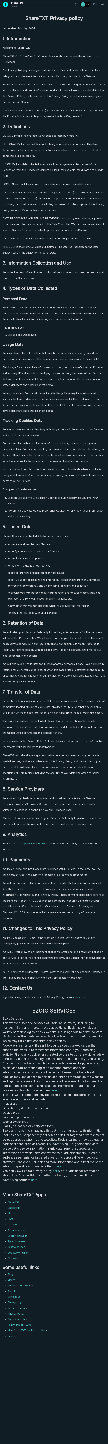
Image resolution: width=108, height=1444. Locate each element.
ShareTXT (14, 1202)
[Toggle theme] (85, 4)
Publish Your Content (20, 1285)
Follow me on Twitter (20, 1324)
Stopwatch (14, 1258)
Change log (14, 1302)
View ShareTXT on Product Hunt (27, 1330)
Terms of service (18, 1308)
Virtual (11, 1213)
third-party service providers (35, 843)
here (53, 1090)
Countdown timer (18, 1252)
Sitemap (12, 1336)
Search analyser (17, 1235)
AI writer (13, 1224)
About (11, 1291)
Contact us (14, 1296)
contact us (79, 997)
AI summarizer (16, 1230)
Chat (10, 1219)
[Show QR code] (76, 4)
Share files (14, 1207)
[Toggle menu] (102, 4)
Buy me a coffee (17, 1319)
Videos (11, 1280)
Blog (10, 1274)
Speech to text (16, 1241)
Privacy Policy (16, 1313)
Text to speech (16, 1247)
